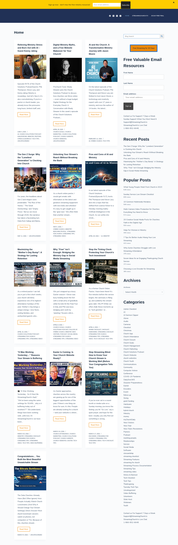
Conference (128, 373)
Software (127, 450)
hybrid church (96, 141)
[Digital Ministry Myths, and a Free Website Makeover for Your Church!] (66, 70)
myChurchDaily (129, 419)
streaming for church (26, 339)
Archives (127, 287)
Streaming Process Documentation (138, 465)
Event (126, 392)
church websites (60, 138)
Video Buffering (36, 448)
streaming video (59, 239)
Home (127, 16)
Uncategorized (23, 141)
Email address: (144, 96)
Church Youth (129, 361)
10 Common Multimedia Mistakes (137, 202)
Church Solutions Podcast (30, 134)
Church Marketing (130, 349)
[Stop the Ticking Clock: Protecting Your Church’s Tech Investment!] (101, 277)
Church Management (132, 346)
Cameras (127, 324)
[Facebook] (110, 16)
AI (18, 134)
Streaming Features (131, 459)
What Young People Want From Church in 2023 (143, 187)
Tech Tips (35, 138)
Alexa (126, 318)
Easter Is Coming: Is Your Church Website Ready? (65, 357)
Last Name (128, 83)
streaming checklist (106, 334)
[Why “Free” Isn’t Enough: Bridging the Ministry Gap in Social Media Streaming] (66, 277)
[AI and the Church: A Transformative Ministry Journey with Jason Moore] (101, 70)
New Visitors (129, 422)
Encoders (92, 441)
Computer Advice (130, 370)
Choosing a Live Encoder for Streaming (139, 269)
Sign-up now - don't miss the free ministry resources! (69, 4)
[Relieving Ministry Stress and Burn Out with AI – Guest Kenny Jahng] (30, 70)
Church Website (67, 136)
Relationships (129, 441)
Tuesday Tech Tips (131, 487)
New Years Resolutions (133, 429)
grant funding (129, 401)
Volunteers (128, 496)
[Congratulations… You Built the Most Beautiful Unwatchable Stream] (30, 487)
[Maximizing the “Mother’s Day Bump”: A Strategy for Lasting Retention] (30, 277)
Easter (70, 446)
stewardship (129, 453)
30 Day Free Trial (157, 16)
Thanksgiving (129, 484)
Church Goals (58, 132)
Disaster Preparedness (133, 382)
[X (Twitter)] (113, 16)
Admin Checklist (95, 332)
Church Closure (129, 340)
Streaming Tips (68, 236)
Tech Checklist (99, 341)
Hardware (93, 334)
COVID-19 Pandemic (132, 376)
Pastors (38, 136)
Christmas (128, 330)
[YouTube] (117, 16)
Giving (126, 398)
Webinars (127, 502)
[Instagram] (120, 16)
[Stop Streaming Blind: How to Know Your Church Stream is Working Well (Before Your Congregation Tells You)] (101, 385)
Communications (130, 364)
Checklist (105, 332)
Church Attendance (61, 439)
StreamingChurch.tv (140, 16)
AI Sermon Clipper (131, 315)
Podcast (63, 337)
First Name (128, 73)
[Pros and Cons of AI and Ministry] (101, 173)
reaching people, (59, 234)
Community (128, 367)
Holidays (127, 407)
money (126, 416)
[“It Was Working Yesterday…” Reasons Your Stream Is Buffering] (30, 379)
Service (126, 444)
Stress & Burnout (24, 138)
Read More (25, 118)
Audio (126, 321)
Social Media (72, 337)
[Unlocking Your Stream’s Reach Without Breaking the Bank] (66, 179)
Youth (126, 505)
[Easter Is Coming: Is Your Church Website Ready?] (66, 376)
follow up (73, 332)
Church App (128, 333)
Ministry (31, 136)
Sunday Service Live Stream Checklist (139, 194)
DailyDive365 (22, 136)
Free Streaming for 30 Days (144, 48)
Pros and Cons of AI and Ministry (137, 158)
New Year (127, 425)
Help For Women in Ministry (135, 230)
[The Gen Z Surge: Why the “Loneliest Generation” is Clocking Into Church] (30, 179)
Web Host (128, 499)
